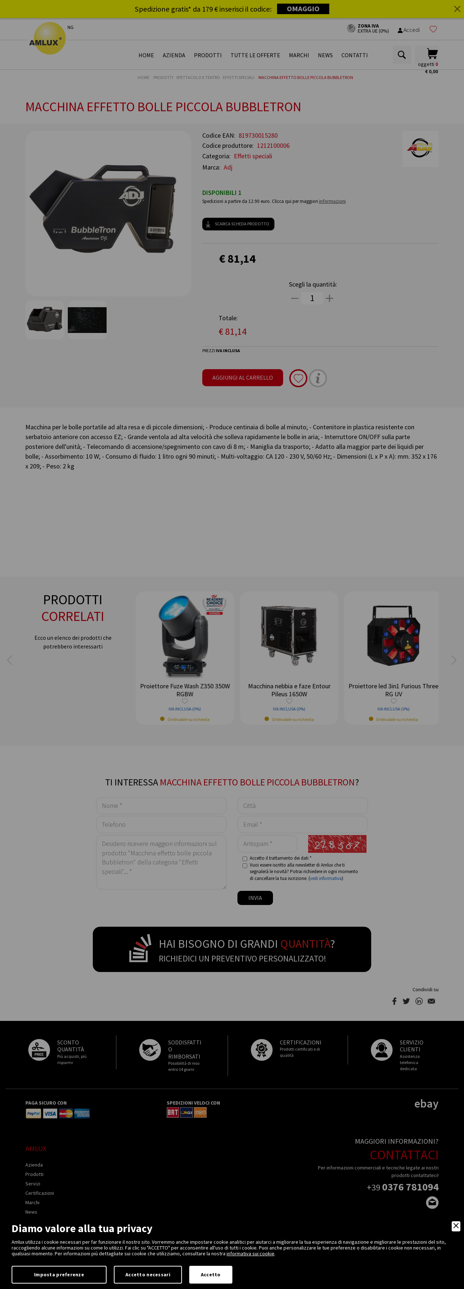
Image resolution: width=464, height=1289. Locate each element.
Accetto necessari (147, 1274)
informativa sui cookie (250, 1253)
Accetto (211, 1274)
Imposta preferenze (59, 1274)
